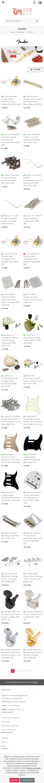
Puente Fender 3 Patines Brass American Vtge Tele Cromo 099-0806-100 (32, 538)
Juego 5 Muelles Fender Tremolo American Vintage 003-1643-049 (32, 138)
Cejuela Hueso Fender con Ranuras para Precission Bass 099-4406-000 (32, 100)
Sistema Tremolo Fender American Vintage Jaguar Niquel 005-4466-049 (32, 497)
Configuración (27, 780)
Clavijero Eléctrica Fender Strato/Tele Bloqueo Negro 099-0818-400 (10, 615)
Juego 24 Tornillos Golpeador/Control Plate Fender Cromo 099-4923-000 (10, 420)
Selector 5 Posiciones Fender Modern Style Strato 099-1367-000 (32, 379)
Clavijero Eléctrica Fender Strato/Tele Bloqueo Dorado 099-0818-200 (32, 653)
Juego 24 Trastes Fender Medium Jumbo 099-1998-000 (32, 219)
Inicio (13, 32)
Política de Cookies (8, 730)
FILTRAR (35, 69)
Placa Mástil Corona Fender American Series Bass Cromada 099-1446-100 (10, 299)
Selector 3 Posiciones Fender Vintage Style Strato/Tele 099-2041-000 (9, 381)
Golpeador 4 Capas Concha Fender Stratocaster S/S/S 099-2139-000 (11, 458)
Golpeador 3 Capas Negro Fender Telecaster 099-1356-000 (32, 458)
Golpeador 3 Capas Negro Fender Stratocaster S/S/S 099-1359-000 (11, 496)
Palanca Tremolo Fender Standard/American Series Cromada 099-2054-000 (32, 180)
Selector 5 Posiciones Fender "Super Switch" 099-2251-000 (32, 339)
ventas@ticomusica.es (16, 710)
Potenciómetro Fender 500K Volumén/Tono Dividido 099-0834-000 (10, 258)
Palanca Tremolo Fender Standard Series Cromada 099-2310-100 (10, 219)
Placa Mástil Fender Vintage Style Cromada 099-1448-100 (33, 298)
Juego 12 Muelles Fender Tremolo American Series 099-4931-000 (10, 179)
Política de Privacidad (9, 726)
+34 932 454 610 (13, 706)
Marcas (21, 32)
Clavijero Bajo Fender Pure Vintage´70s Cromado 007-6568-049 (32, 577)
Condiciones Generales (10, 718)
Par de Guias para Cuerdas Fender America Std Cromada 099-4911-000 (10, 139)
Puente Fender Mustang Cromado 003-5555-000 (10, 536)
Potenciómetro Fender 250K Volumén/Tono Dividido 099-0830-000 (32, 258)
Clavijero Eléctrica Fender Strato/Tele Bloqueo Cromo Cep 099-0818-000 (11, 653)
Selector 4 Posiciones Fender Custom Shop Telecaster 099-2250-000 (9, 340)
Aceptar (14, 780)
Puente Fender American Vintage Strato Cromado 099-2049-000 (9, 577)
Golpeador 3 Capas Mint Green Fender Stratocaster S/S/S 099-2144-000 (33, 420)
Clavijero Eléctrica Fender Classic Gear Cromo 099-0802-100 (32, 615)
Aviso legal (5, 722)
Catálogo (5, 738)
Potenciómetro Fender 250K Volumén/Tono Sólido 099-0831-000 (10, 100)
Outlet (35, 682)
